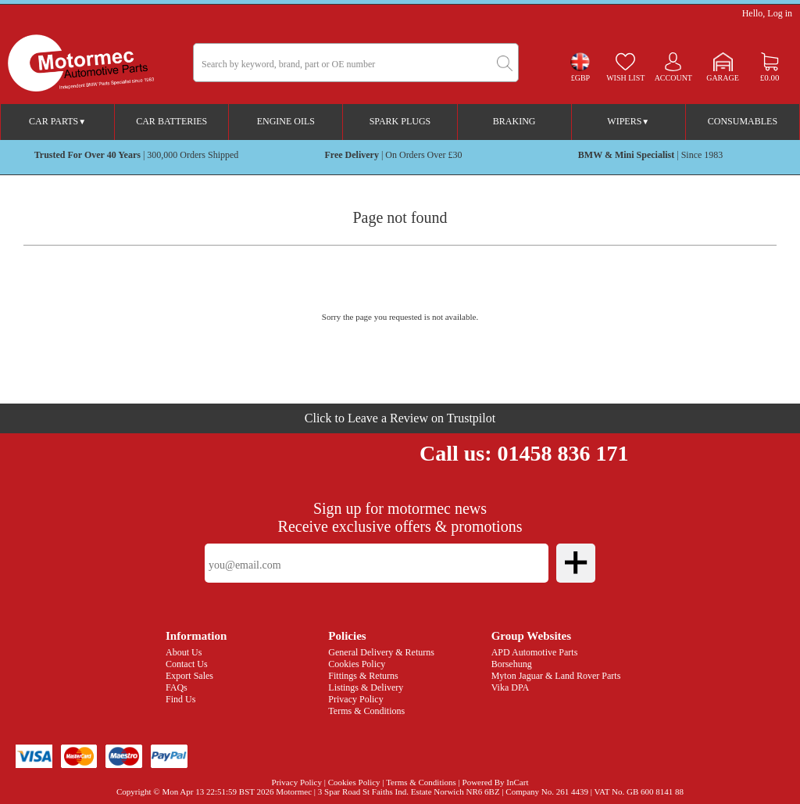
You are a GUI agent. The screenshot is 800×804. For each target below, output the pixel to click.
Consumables (742, 121)
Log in (779, 13)
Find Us (180, 699)
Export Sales (189, 675)
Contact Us (187, 664)
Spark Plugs (400, 121)
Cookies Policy (356, 664)
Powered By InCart (495, 782)
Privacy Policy (355, 699)
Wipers (628, 121)
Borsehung (511, 664)
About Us (184, 652)
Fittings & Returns (363, 675)
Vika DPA (510, 687)
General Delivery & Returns (381, 652)
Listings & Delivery (365, 687)
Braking (514, 121)
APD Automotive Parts (534, 652)
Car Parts (57, 121)
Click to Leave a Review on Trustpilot (400, 418)
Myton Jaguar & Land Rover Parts (556, 675)
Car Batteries (171, 121)
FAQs (177, 687)
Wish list (625, 78)
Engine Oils (286, 121)
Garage (722, 78)
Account (673, 78)
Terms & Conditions (366, 710)
